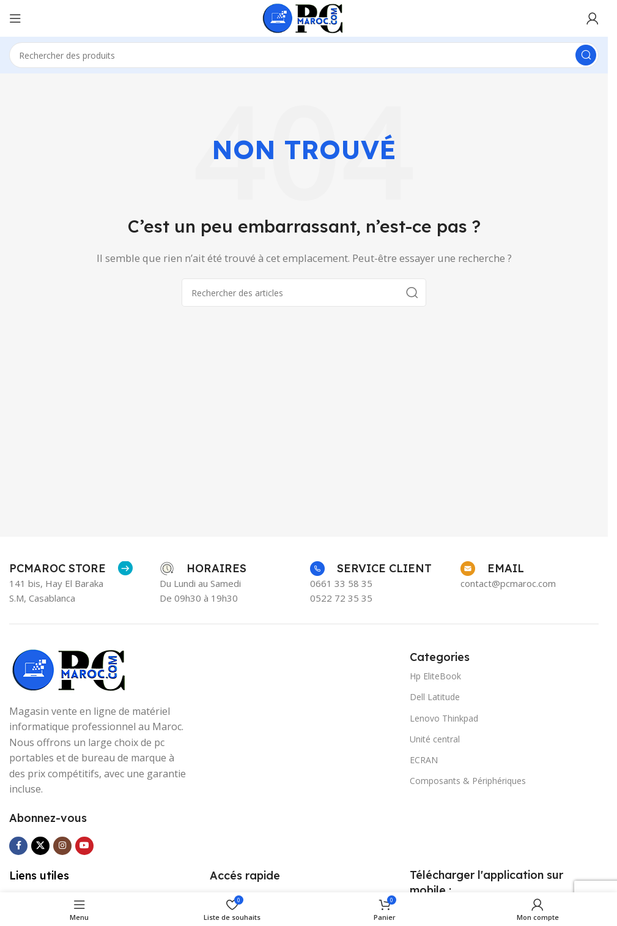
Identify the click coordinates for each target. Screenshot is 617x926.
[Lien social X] (40, 846)
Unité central (435, 739)
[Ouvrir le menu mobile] (15, 18)
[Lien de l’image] (70, 669)
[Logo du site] (304, 17)
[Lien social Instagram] (62, 846)
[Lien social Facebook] (18, 846)
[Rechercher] (304, 55)
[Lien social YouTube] (84, 846)
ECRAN (424, 760)
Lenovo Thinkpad (444, 718)
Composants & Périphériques (468, 780)
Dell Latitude (435, 697)
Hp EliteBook (435, 676)
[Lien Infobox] (71, 568)
